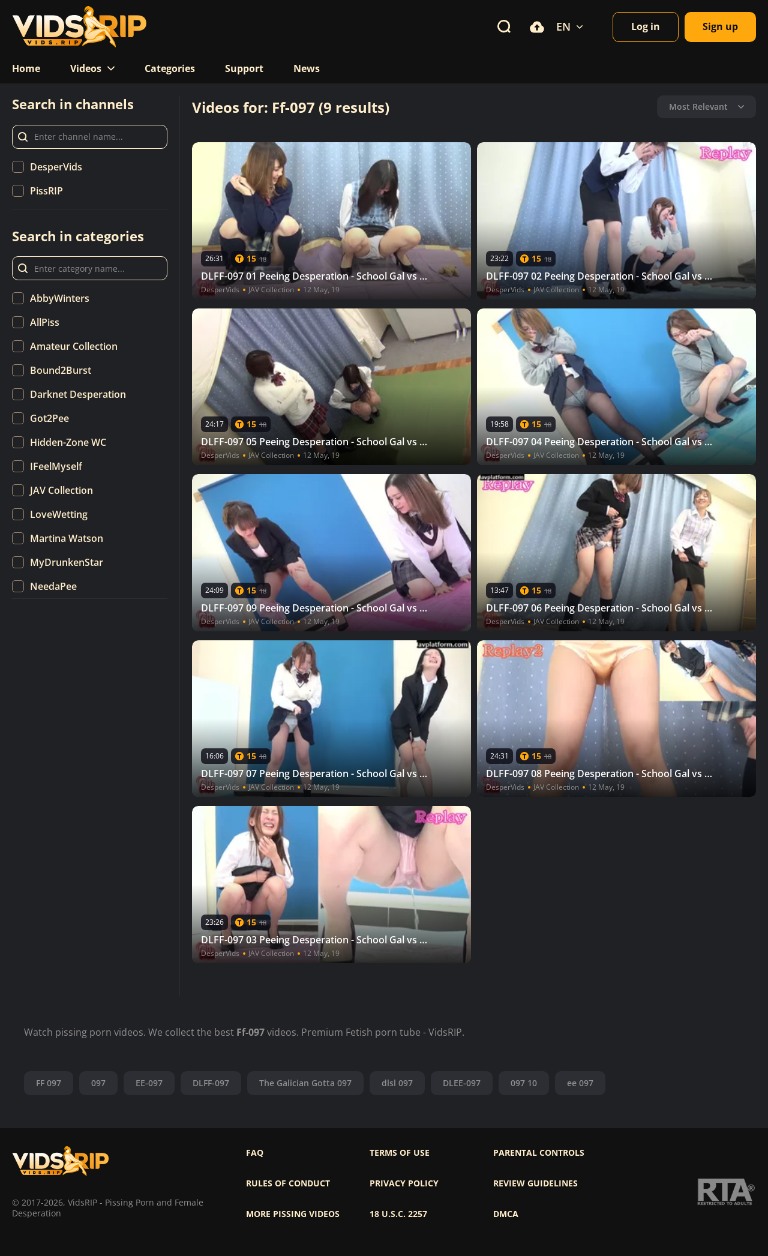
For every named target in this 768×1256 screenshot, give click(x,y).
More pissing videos (293, 1214)
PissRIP (46, 191)
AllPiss (44, 322)
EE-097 (149, 1083)
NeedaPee (53, 586)
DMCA (505, 1214)
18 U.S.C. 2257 (398, 1214)
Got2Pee (49, 418)
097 (98, 1083)
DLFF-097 (211, 1083)
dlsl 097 (397, 1083)
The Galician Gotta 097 (305, 1083)
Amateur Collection (74, 346)
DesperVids (56, 167)
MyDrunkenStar (66, 562)
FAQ (254, 1152)
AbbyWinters (59, 298)
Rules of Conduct (288, 1183)
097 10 (524, 1083)
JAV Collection (61, 490)
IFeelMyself (56, 466)
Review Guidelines (535, 1183)
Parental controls (538, 1152)
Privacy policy (404, 1183)
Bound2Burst (60, 370)
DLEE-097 (462, 1083)
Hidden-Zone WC (68, 442)
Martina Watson (66, 538)
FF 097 (48, 1083)
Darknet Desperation (78, 394)
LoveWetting (59, 514)
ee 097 (580, 1083)
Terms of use (400, 1152)
